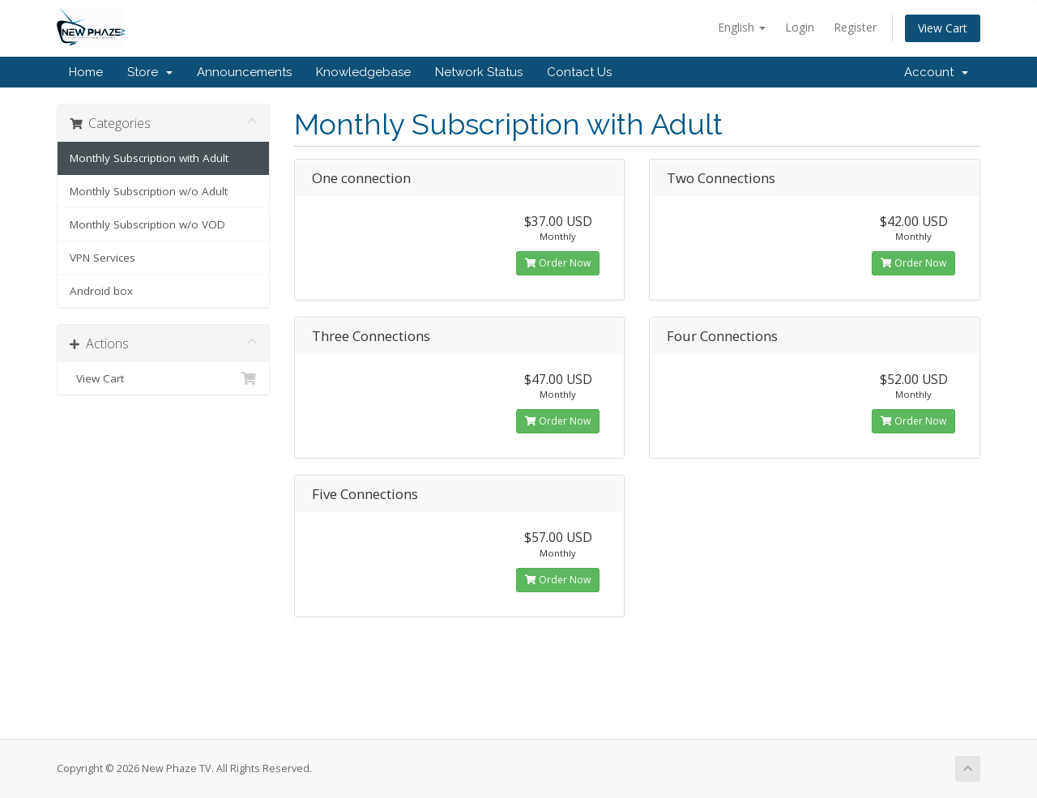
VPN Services (102, 257)
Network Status (479, 72)
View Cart (942, 28)
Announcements (244, 72)
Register (855, 27)
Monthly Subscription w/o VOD (147, 224)
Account (936, 72)
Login (799, 27)
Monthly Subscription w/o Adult (149, 191)
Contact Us (579, 72)
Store (150, 72)
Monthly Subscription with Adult (149, 158)
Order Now (558, 263)
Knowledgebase (363, 72)
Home (86, 72)
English (742, 27)
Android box (101, 291)
